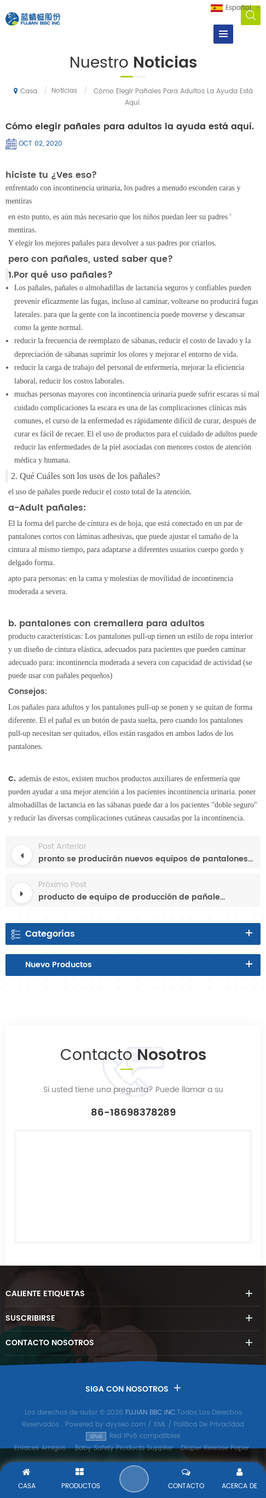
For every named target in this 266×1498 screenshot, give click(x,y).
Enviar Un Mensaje (134, 1479)
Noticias (64, 91)
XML (159, 1424)
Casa (25, 91)
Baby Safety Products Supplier (124, 1448)
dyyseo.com (126, 1424)
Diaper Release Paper (215, 1448)
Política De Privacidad (209, 1424)
